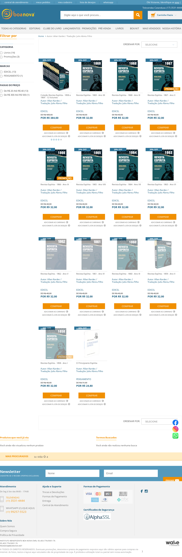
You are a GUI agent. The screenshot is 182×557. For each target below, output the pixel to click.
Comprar (56, 127)
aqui (177, 2)
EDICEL (56, 106)
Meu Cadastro (65, 2)
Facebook (142, 491)
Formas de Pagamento (54, 496)
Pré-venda (104, 28)
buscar (138, 15)
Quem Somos (7, 526)
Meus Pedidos (43, 2)
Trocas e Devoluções (53, 492)
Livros (120, 28)
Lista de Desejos (88, 2)
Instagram (146, 491)
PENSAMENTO (91, 374)
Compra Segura (8, 530)
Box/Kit (134, 28)
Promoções (89, 28)
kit (35, 456)
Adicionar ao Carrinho (56, 133)
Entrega (46, 500)
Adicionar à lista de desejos (54, 136)
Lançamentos (71, 28)
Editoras (34, 28)
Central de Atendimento (16, 2)
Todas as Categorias (13, 28)
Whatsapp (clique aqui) (20, 508)
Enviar (170, 480)
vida (40, 456)
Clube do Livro (52, 28)
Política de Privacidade (12, 535)
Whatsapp (108, 2)
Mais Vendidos (152, 28)
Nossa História (171, 28)
